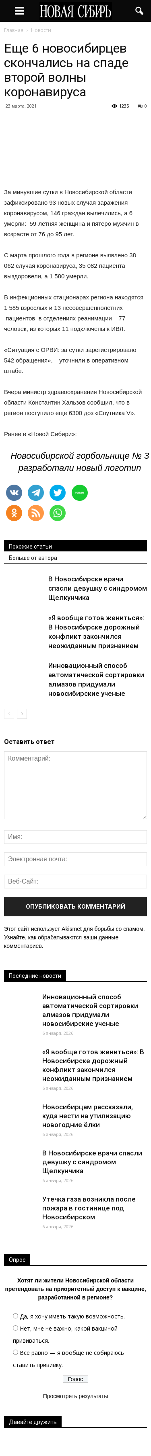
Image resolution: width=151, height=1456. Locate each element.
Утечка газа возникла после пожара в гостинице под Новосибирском (89, 1208)
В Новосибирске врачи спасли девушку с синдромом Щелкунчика (97, 588)
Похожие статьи (30, 546)
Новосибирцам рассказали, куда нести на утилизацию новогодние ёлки (87, 1116)
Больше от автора (33, 558)
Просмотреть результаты (75, 1396)
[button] (139, 11)
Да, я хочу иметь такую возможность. (72, 1316)
